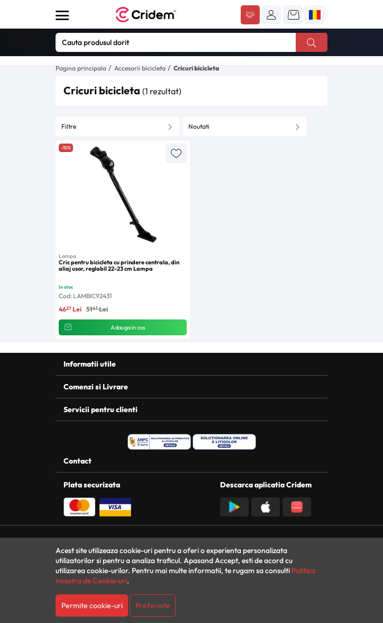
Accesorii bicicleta (140, 68)
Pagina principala (81, 68)
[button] (271, 15)
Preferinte (152, 605)
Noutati (198, 126)
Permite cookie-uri (92, 605)
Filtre (68, 126)
